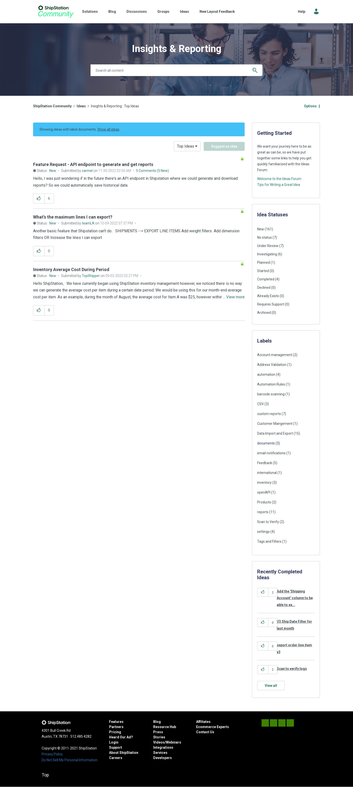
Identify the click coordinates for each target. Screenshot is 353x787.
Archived (264, 313)
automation (266, 374)
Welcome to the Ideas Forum (279, 179)
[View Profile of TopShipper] (91, 276)
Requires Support (270, 304)
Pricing (115, 732)
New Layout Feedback (217, 12)
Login (113, 742)
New (52, 171)
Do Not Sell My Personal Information (69, 760)
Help (301, 12)
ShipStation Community (55, 11)
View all (271, 686)
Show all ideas (108, 129)
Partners (116, 727)
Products (264, 502)
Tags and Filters (269, 541)
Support (115, 747)
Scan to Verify (268, 522)
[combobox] (176, 70)
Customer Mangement (274, 424)
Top (45, 774)
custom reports (269, 414)
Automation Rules (271, 384)
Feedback (264, 463)
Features (116, 722)
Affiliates (203, 722)
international (267, 473)
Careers (115, 758)
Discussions (136, 12)
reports (262, 512)
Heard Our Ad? (121, 737)
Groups (163, 12)
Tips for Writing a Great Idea (278, 185)
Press (158, 732)
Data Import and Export (275, 433)
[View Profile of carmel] (87, 171)
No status (264, 237)
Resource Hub (164, 727)
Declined (263, 288)
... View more (234, 185)
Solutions (90, 12)
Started (263, 271)
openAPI (263, 492)
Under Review (267, 246)
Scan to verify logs (292, 669)
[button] (39, 198)
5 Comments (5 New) (152, 171)
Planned (263, 262)
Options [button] (310, 106)
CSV (260, 404)
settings (263, 532)
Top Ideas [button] (185, 146)
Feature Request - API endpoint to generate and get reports (93, 164)
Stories (159, 737)
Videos (159, 742)
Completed (265, 279)
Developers (162, 758)
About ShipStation (123, 753)
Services (160, 753)
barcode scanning (271, 394)
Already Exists (268, 296)
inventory (264, 482)
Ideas (184, 12)
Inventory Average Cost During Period (71, 269)
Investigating (267, 254)
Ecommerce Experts (212, 727)
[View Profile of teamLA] (88, 223)
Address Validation (271, 365)
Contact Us (205, 732)
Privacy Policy (52, 754)
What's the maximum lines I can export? (72, 217)
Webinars (173, 742)
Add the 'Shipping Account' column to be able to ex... (295, 598)
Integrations (163, 747)
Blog (112, 12)
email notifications (271, 453)
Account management (274, 355)
